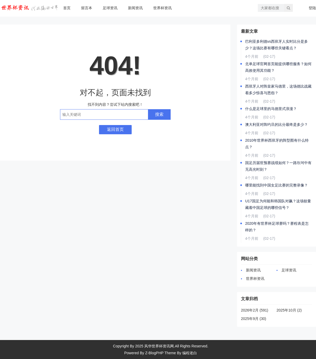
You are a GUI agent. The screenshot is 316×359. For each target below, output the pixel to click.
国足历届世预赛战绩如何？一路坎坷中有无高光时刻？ (278, 166)
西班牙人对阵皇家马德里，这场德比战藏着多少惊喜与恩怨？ (278, 89)
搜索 (159, 114)
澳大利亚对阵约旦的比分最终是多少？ (276, 124)
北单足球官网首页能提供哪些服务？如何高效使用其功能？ (278, 67)
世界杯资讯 (162, 8)
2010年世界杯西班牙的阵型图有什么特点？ (277, 143)
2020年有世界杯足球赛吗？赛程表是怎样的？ (277, 226)
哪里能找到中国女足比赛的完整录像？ (276, 185)
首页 (67, 8)
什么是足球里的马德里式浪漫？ (271, 109)
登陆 (312, 8)
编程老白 (189, 353)
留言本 (86, 8)
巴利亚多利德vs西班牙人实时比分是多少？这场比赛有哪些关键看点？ (276, 44)
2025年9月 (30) (253, 319)
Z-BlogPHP (154, 353)
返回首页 (115, 129)
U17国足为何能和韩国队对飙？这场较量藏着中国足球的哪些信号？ (278, 204)
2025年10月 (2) (289, 310)
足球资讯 (110, 8)
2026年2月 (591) (254, 310)
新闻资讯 (135, 8)
